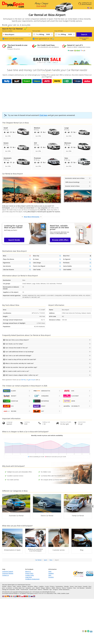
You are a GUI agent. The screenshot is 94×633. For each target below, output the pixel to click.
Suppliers (51, 573)
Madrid (38, 588)
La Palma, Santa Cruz (18, 588)
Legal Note (28, 577)
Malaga (43, 588)
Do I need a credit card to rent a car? (17, 371)
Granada (85, 586)
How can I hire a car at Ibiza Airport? (17, 340)
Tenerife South (33, 589)
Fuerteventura (59, 586)
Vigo (50, 589)
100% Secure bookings (72, 182)
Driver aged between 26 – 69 (44, 39)
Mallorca (48, 588)
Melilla (53, 588)
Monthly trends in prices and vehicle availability (47, 435)
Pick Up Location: (7, 31)
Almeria (10, 586)
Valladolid (45, 589)
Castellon (41, 586)
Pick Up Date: (36, 31)
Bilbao (36, 586)
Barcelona (30, 586)
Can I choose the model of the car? (16, 348)
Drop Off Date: (58, 31)
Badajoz (24, 586)
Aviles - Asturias (17, 586)
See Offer (8, 136)
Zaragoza (55, 589)
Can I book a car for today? (14, 344)
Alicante (4, 586)
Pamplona (69, 588)
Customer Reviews (7, 573)
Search (84, 34)
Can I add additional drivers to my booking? (19, 351)
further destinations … (64, 589)
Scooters (51, 577)
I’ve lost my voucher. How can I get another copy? (21, 367)
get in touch (31, 380)
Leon (33, 588)
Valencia (40, 589)
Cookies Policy (29, 575)
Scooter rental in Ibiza (72, 186)
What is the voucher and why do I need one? (19, 363)
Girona (71, 586)
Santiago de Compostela (8, 589)
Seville (17, 589)
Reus (74, 588)
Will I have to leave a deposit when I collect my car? (21, 375)
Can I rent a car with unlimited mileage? (18, 355)
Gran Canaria (78, 586)
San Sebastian (80, 588)
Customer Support (7, 571)
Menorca (58, 588)
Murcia (64, 588)
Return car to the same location (14, 39)
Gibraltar (66, 586)
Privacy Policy (29, 573)
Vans (49, 575)
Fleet (49, 571)
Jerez (3, 588)
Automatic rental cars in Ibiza (74, 178)
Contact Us (5, 575)
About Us (28, 571)
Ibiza (90, 586)
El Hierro (52, 586)
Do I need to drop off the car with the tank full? (20, 359)
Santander (88, 588)
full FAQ (23, 380)
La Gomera (9, 588)
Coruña (47, 586)
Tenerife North (24, 589)
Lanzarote (28, 588)
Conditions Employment (32, 579)
